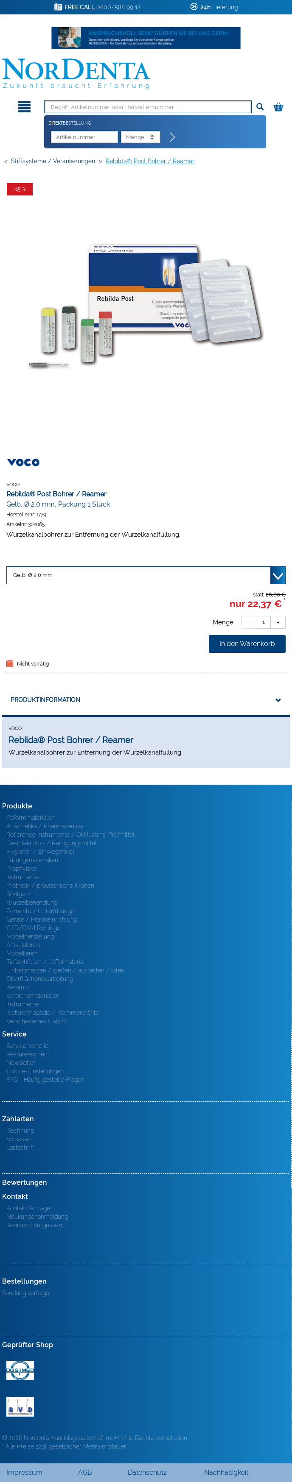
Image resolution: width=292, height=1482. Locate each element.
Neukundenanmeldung (37, 1216)
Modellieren (22, 953)
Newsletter (21, 1062)
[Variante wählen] (146, 575)
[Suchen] (260, 107)
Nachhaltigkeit (226, 1472)
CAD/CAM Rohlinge (33, 928)
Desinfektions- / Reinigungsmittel (51, 843)
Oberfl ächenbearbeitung (39, 978)
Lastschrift (20, 1147)
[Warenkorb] (279, 105)
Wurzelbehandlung (31, 902)
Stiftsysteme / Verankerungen (53, 161)
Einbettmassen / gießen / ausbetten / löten (65, 970)
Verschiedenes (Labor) (36, 1021)
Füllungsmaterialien (32, 860)
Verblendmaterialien (32, 995)
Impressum (24, 1472)
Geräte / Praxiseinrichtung (41, 919)
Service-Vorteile (27, 1045)
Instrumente (22, 877)
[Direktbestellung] (172, 137)
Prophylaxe (21, 868)
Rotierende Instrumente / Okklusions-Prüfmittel (70, 834)
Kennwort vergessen (34, 1225)
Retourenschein (27, 1054)
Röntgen (17, 894)
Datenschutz (147, 1472)
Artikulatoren (23, 945)
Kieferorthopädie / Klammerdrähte (52, 1012)
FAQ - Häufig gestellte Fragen (45, 1079)
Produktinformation (45, 699)
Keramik (17, 987)
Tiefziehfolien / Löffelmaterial (45, 961)
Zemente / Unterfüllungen (42, 911)
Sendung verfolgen (27, 1293)
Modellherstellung (30, 936)
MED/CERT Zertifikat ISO (20, 1370)
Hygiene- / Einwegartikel (40, 851)
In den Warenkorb (247, 644)
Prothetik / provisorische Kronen (50, 885)
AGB (85, 1472)
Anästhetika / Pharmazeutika (44, 826)
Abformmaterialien (31, 817)
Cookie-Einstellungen (35, 1071)
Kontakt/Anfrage (28, 1208)
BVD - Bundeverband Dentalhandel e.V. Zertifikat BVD (20, 1407)
